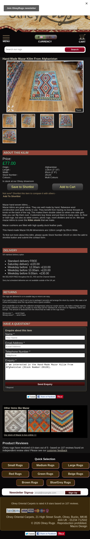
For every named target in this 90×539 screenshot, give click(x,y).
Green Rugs (45, 473)
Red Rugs (15, 473)
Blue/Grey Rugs (60, 482)
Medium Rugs (45, 465)
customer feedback (57, 450)
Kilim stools (34, 220)
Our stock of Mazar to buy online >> (20, 435)
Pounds (40, 37)
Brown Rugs (30, 482)
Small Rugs (15, 465)
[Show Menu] (6, 36)
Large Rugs (75, 465)
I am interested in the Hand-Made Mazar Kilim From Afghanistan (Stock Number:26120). (45, 371)
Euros (52, 37)
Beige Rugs (75, 473)
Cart (82, 38)
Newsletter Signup (21, 492)
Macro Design (78, 526)
